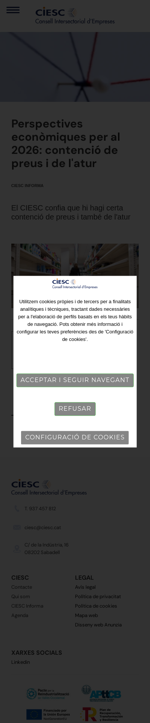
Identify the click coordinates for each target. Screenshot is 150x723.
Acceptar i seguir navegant (75, 380)
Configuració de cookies (75, 437)
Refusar (75, 408)
